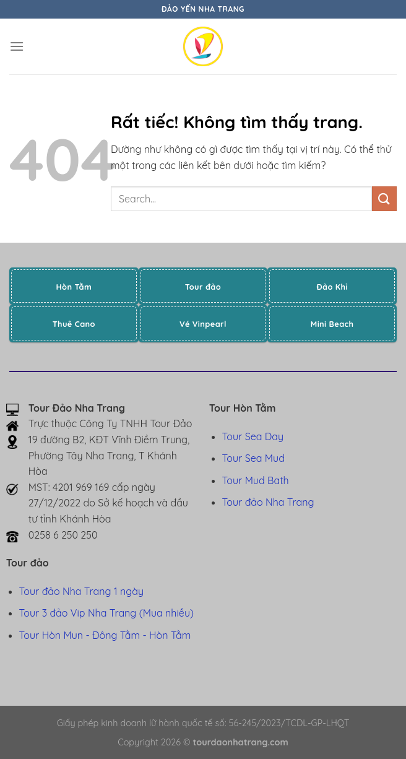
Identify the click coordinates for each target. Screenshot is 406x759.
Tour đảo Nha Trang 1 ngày (81, 591)
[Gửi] (384, 198)
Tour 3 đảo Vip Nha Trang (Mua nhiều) (106, 613)
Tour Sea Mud (253, 458)
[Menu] (16, 46)
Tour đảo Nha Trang (268, 502)
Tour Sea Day (253, 436)
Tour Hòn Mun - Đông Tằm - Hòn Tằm (105, 635)
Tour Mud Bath (255, 480)
